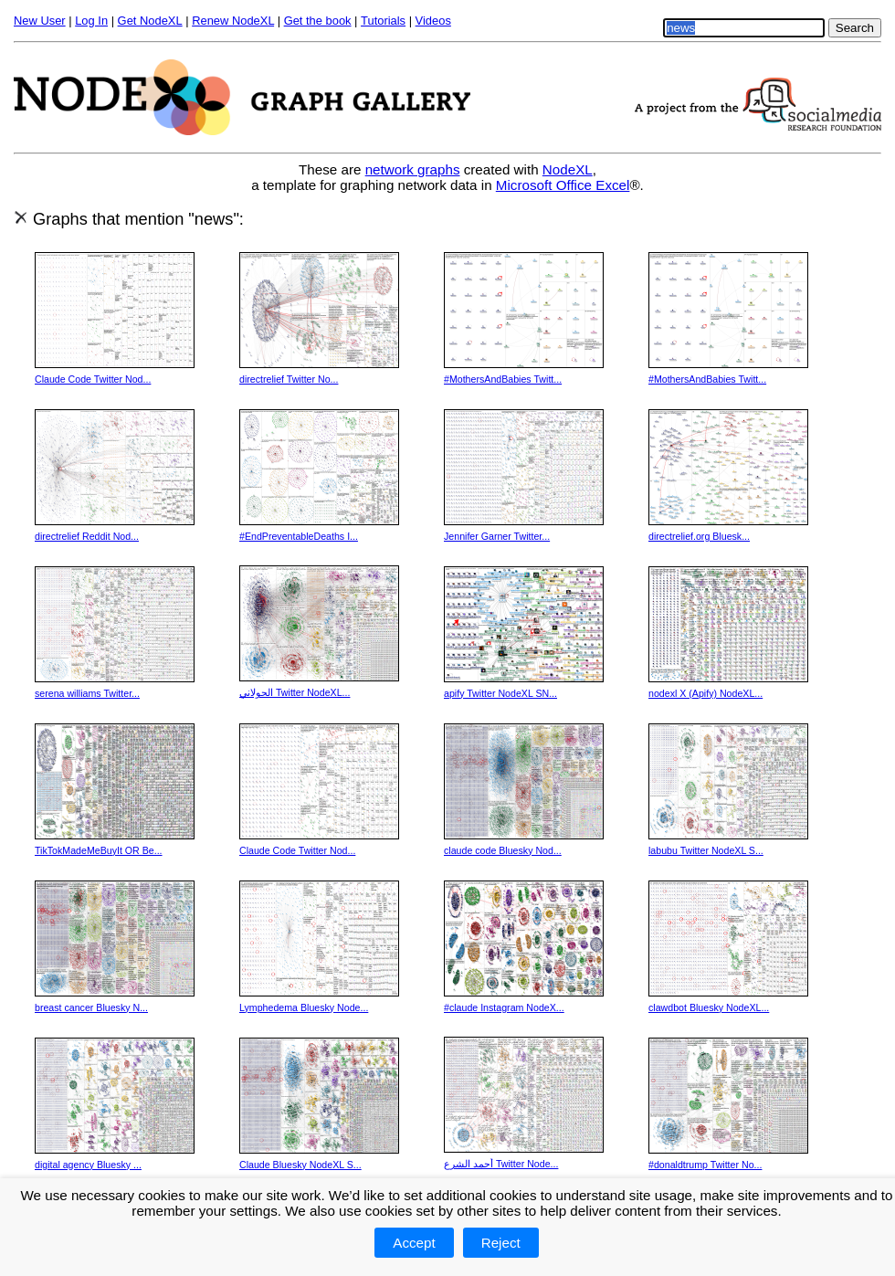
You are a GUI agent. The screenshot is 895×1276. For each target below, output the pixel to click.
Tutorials (383, 20)
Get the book (318, 20)
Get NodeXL (150, 20)
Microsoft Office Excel (563, 185)
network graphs (412, 169)
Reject (501, 1242)
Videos (433, 20)
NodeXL (567, 169)
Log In (91, 20)
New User (40, 20)
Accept (414, 1242)
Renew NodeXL (233, 20)
